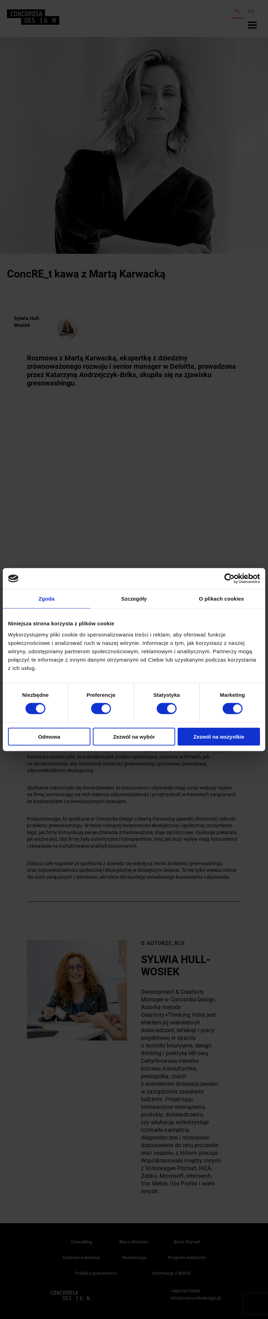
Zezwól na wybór (134, 736)
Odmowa (49, 736)
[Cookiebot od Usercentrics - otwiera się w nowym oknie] (229, 578)
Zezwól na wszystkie (218, 736)
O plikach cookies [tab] (221, 599)
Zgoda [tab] (47, 599)
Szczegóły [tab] (134, 599)
